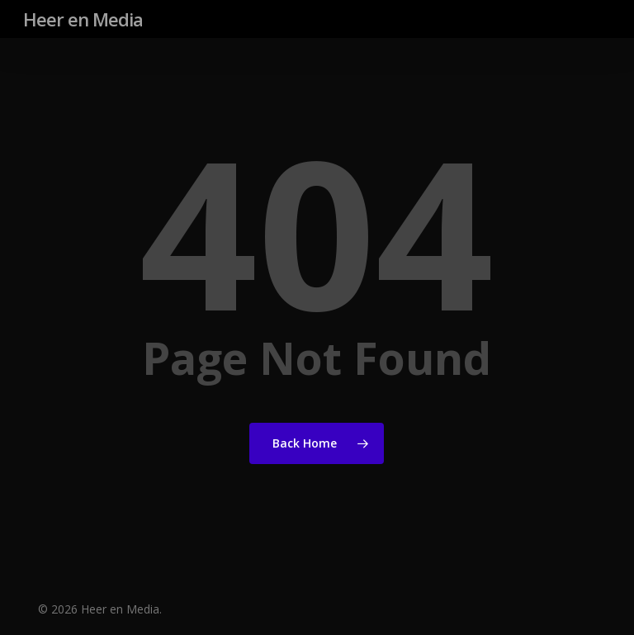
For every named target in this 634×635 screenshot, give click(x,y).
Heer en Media (83, 19)
